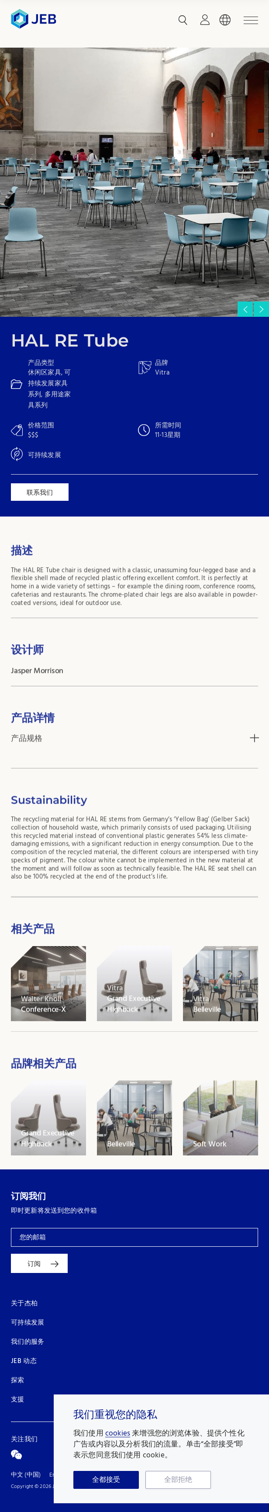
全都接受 (106, 1480)
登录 (204, 20)
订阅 (34, 1263)
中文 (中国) (26, 1475)
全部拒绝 (178, 1480)
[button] (261, 309)
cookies (117, 1433)
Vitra (115, 1012)
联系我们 (40, 492)
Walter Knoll (41, 1023)
